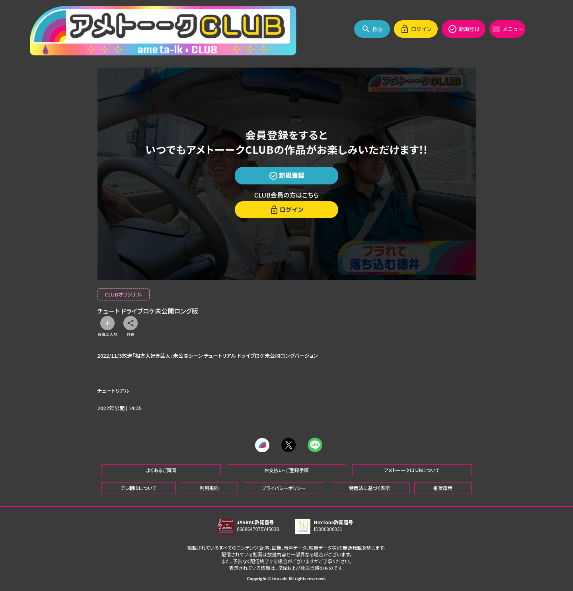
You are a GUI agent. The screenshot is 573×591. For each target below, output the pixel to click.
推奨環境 (442, 487)
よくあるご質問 (161, 469)
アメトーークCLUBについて (412, 469)
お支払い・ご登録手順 (286, 469)
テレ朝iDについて (138, 487)
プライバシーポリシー (284, 487)
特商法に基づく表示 (369, 487)
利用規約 (209, 487)
